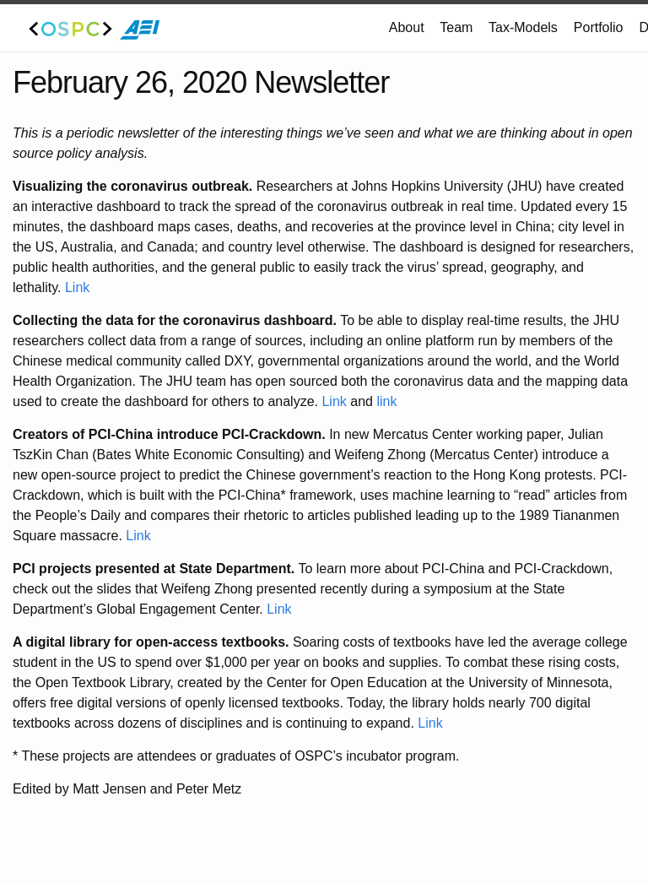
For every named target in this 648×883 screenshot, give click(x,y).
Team (456, 27)
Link (77, 287)
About (406, 27)
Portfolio (599, 27)
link (386, 401)
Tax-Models (523, 27)
